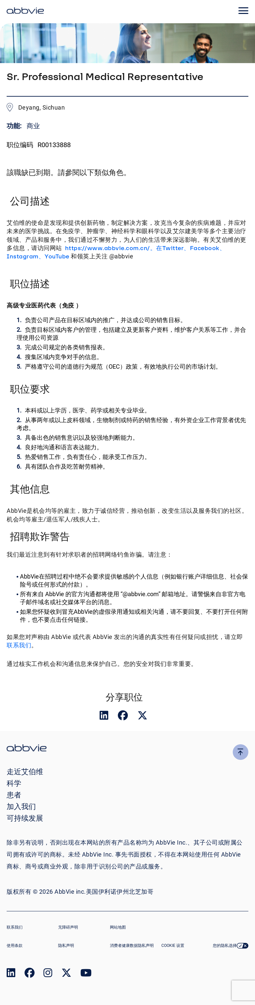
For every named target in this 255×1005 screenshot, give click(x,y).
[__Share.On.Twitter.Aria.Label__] (142, 716)
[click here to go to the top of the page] (240, 752)
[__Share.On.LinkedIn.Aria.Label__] (105, 716)
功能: (15, 126)
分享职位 (124, 697)
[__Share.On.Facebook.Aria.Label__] (123, 716)
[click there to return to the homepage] (127, 748)
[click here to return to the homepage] (25, 11)
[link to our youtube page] (86, 974)
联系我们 (19, 645)
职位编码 (20, 145)
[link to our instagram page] (47, 974)
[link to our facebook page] (30, 974)
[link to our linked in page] (11, 974)
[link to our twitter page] (66, 974)
